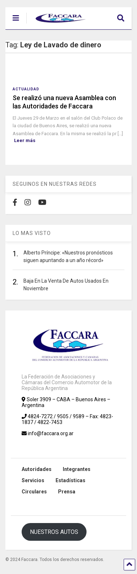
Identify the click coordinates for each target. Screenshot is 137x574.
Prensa (66, 491)
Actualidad (26, 89)
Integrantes (76, 469)
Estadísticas (70, 480)
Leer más (24, 140)
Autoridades (37, 469)
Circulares (34, 491)
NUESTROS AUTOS (54, 531)
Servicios (33, 480)
